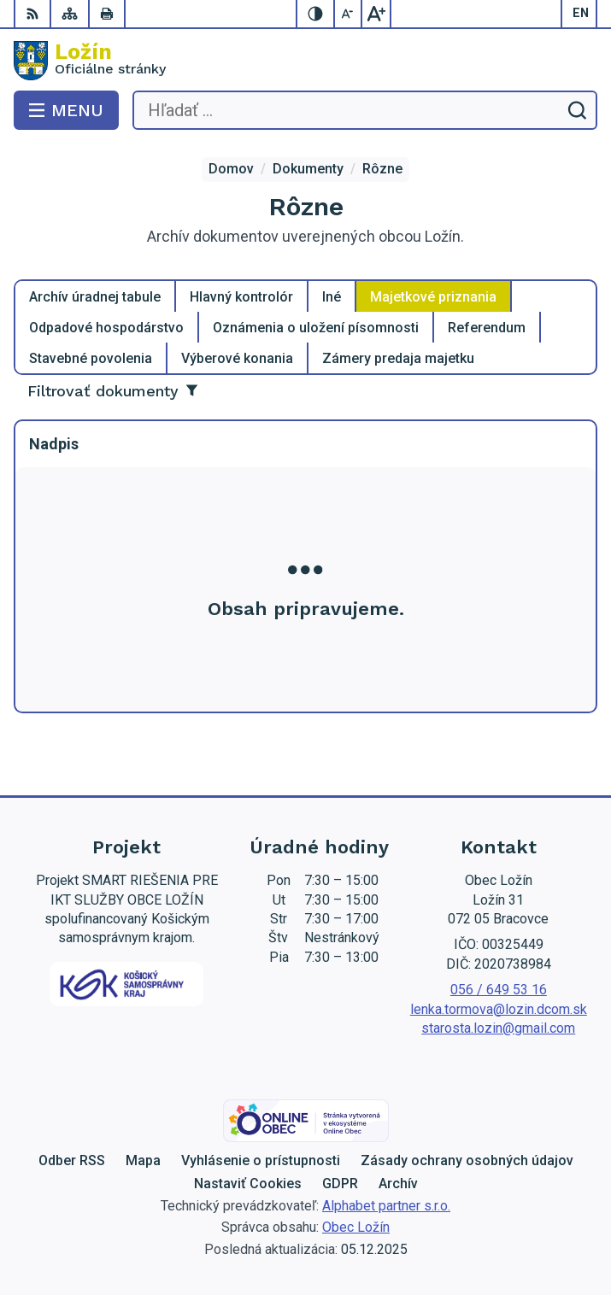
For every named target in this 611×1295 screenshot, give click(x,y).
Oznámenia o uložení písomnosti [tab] (316, 327)
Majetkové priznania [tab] (433, 297)
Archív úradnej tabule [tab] (95, 297)
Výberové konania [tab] (237, 358)
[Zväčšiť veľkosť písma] (376, 13)
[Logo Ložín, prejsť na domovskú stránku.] (305, 60)
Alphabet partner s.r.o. (386, 1206)
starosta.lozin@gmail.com (498, 1028)
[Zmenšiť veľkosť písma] (348, 13)
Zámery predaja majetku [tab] (398, 358)
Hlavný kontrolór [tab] (241, 297)
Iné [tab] (331, 297)
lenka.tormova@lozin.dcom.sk (498, 1009)
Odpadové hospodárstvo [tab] (106, 327)
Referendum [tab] (487, 327)
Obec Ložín (356, 1227)
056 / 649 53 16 (498, 990)
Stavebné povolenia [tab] (90, 358)
